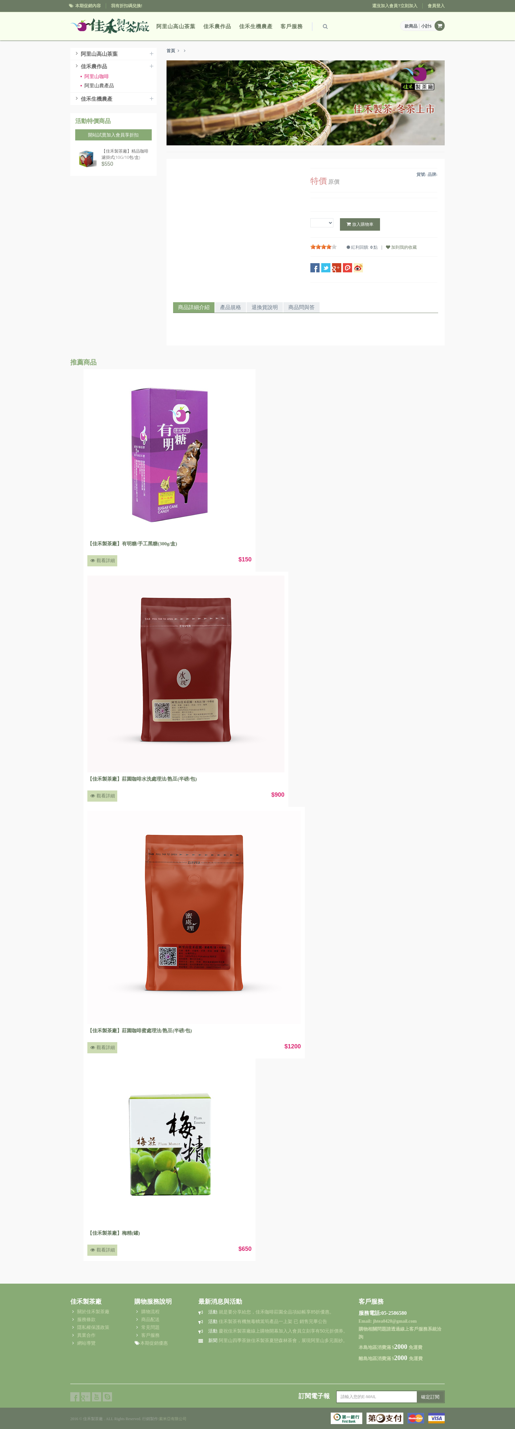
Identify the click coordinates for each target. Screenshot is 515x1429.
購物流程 (150, 1311)
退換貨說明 (265, 307)
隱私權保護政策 (93, 1327)
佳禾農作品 (217, 26)
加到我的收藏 (401, 247)
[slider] (323, 246)
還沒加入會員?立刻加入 (394, 5)
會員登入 (436, 5)
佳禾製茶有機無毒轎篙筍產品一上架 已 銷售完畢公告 (267, 1321)
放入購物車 (360, 224)
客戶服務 (291, 26)
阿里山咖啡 (94, 76)
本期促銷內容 (88, 5)
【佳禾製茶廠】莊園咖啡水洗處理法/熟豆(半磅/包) (142, 779)
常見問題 (150, 1327)
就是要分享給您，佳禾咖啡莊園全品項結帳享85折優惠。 (271, 1311)
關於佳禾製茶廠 (93, 1311)
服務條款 (86, 1319)
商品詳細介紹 (194, 307)
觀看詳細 (102, 560)
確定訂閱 (430, 1396)
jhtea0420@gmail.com (394, 1321)
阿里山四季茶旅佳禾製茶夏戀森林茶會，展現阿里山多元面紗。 (277, 1340)
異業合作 (86, 1335)
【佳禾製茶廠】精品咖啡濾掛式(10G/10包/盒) (124, 154)
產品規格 (230, 307)
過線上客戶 (406, 1329)
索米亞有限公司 (173, 1419)
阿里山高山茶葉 (175, 26)
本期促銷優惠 (154, 1343)
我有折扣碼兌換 (126, 5)
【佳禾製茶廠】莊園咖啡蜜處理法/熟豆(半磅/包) (139, 1030)
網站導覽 (86, 1343)
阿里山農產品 (97, 85)
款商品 (411, 26)
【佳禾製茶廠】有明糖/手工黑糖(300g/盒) (132, 543)
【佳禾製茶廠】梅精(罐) (113, 1233)
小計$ (426, 26)
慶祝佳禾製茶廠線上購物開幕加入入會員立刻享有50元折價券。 (278, 1331)
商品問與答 (301, 307)
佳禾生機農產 (256, 26)
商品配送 (150, 1319)
